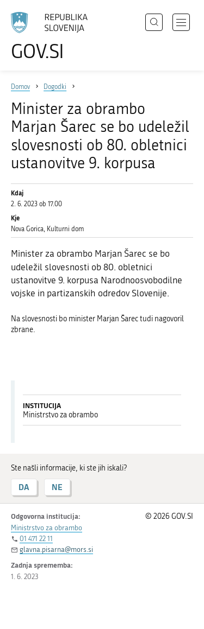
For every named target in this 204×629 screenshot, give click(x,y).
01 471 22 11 (36, 539)
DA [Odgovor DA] (23, 487)
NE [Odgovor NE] (57, 487)
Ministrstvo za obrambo (46, 528)
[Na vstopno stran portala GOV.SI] (54, 36)
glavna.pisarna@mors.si (56, 549)
